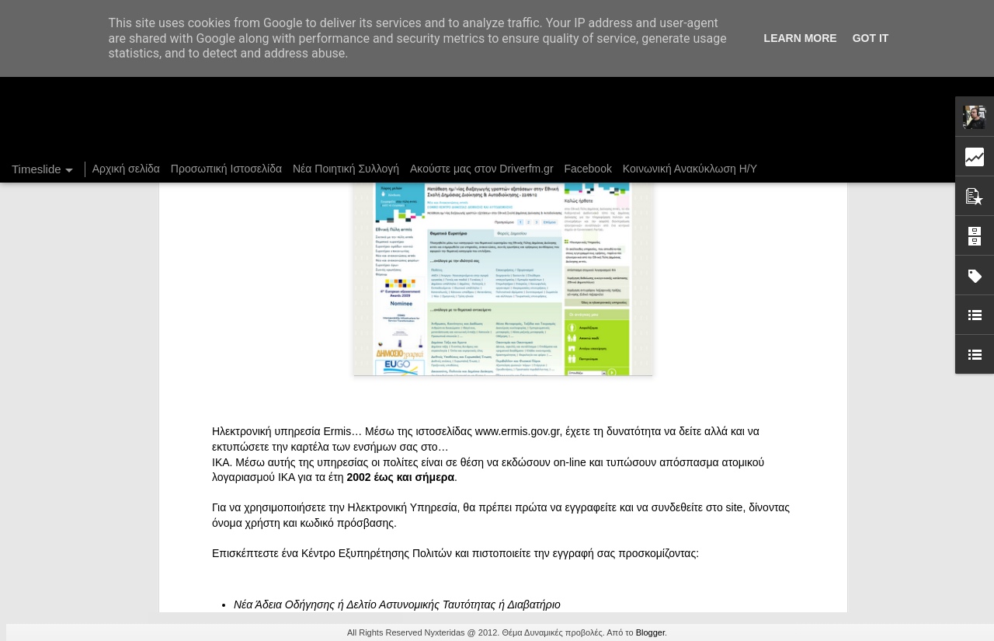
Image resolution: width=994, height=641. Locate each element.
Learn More (800, 38)
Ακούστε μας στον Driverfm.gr (482, 168)
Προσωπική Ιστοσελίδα (226, 168)
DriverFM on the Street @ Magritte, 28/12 (749, 468)
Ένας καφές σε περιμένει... (713, 522)
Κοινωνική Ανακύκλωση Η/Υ (690, 168)
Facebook (587, 168)
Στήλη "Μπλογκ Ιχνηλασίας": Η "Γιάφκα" (744, 549)
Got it (871, 38)
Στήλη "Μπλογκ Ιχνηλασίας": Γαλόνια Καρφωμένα (768, 495)
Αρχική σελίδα (126, 168)
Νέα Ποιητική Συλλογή (346, 168)
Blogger (650, 632)
